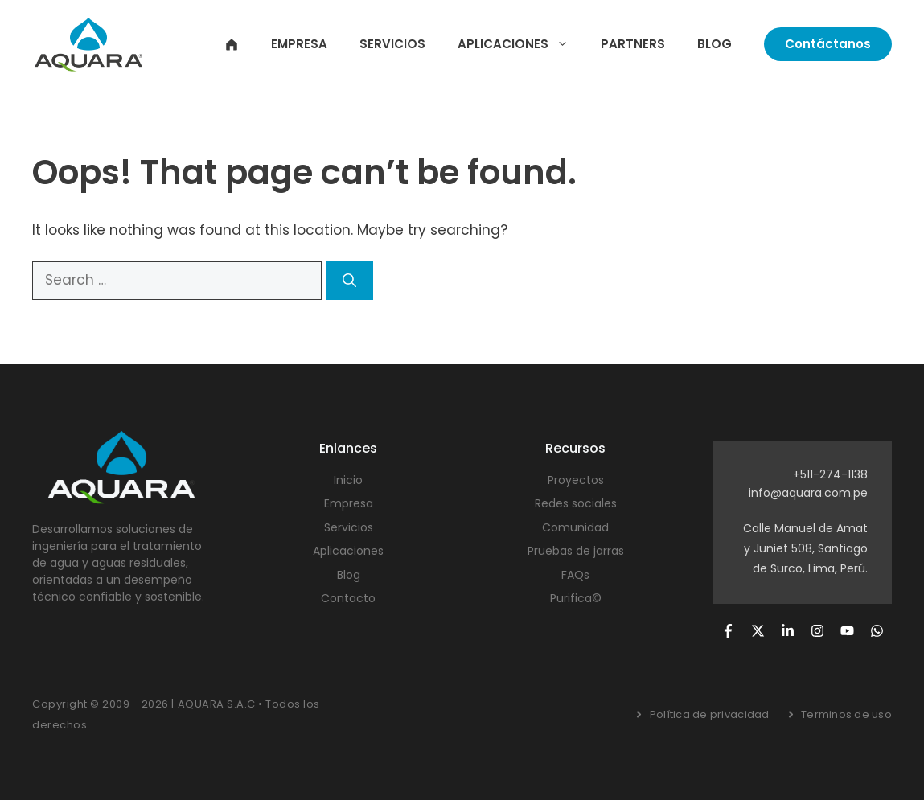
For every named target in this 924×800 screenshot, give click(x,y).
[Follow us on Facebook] (728, 631)
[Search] (349, 280)
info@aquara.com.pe (808, 493)
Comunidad (575, 527)
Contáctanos (828, 43)
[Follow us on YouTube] (847, 631)
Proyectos (576, 480)
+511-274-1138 (830, 474)
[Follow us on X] (758, 631)
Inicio (231, 44)
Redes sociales (576, 503)
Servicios (392, 43)
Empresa (299, 43)
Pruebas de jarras (576, 551)
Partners (633, 43)
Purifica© (576, 598)
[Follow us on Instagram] (817, 631)
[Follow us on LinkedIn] (788, 631)
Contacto (348, 598)
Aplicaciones (521, 44)
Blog (714, 43)
